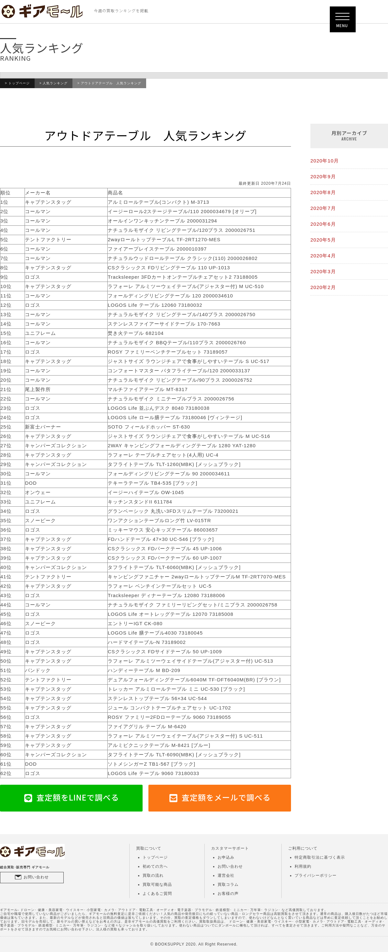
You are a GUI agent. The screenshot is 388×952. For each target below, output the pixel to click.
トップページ (19, 83)
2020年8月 (323, 192)
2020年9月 (323, 176)
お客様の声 (228, 893)
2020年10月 (324, 160)
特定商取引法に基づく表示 (320, 857)
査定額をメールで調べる (226, 797)
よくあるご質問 (157, 893)
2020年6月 (323, 224)
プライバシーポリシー (316, 875)
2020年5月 (323, 240)
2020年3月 (323, 271)
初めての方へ (155, 866)
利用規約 (303, 866)
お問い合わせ (36, 877)
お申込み (226, 857)
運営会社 (226, 875)
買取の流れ (153, 875)
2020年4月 (323, 255)
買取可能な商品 (157, 884)
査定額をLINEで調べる (78, 797)
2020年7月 (323, 208)
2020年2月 (323, 287)
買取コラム (228, 884)
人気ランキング (55, 83)
